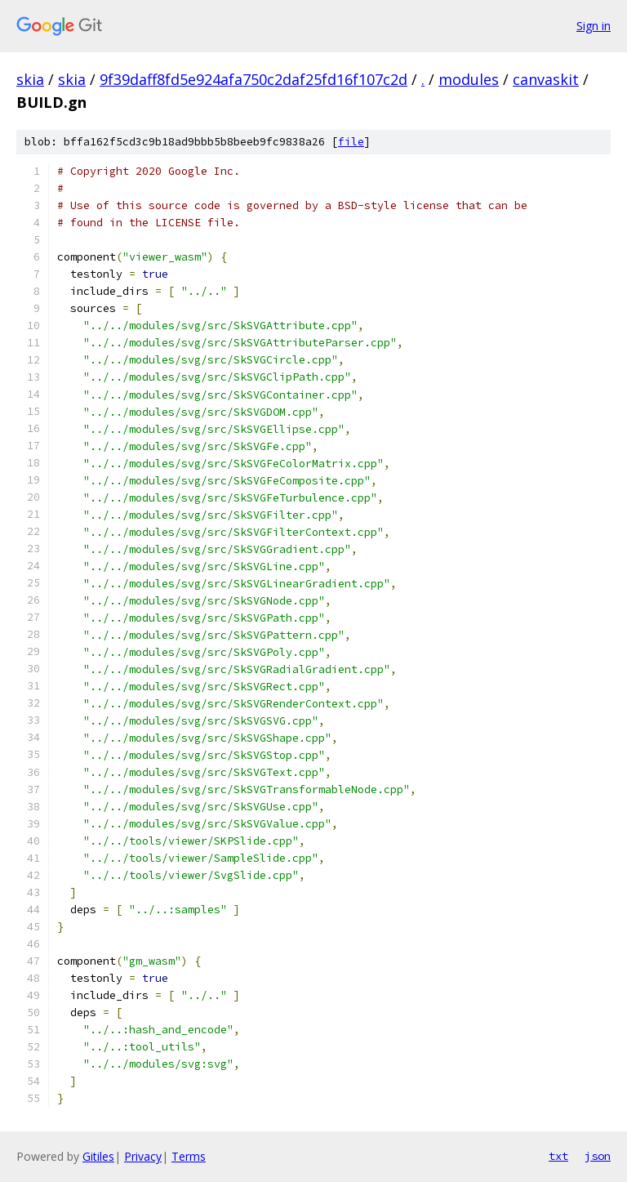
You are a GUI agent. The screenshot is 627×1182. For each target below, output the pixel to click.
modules (468, 79)
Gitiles (98, 1156)
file (351, 142)
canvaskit (546, 79)
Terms (188, 1156)
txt (558, 1156)
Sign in (593, 25)
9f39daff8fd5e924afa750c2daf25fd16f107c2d (253, 79)
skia (30, 79)
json (598, 1156)
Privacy (143, 1156)
